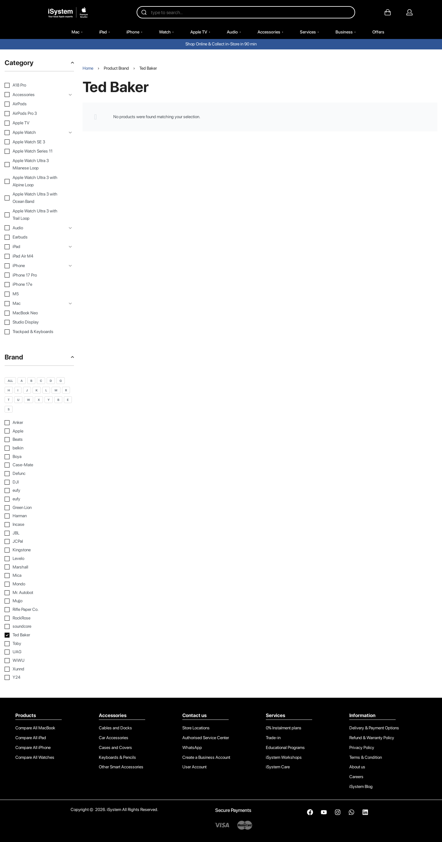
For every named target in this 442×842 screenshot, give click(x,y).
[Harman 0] (39, 516)
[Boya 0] (39, 456)
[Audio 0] (35, 228)
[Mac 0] (35, 303)
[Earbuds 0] (35, 237)
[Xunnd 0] (39, 669)
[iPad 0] (35, 246)
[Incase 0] (39, 524)
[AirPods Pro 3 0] (35, 113)
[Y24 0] (39, 677)
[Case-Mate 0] (39, 465)
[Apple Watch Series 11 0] (35, 151)
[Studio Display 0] (35, 322)
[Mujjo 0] (39, 601)
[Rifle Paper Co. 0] (39, 609)
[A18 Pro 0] (35, 85)
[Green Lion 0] (39, 507)
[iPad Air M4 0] (35, 256)
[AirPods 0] (35, 104)
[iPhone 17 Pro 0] (35, 275)
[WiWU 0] (39, 660)
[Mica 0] (39, 575)
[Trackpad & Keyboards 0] (35, 332)
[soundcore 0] (39, 626)
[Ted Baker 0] (39, 635)
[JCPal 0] (39, 541)
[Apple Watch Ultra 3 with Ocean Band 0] (35, 198)
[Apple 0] (39, 431)
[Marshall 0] (39, 567)
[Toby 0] (39, 643)
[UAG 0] (39, 652)
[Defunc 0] (39, 473)
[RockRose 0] (39, 618)
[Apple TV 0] (35, 123)
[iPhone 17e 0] (35, 284)
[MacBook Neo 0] (35, 313)
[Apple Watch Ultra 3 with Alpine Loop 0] (35, 181)
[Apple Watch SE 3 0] (35, 142)
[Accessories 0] (35, 95)
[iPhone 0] (35, 266)
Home (88, 68)
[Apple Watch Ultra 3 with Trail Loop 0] (35, 215)
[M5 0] (35, 294)
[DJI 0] (39, 482)
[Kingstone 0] (39, 550)
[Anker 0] (39, 422)
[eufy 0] (39, 490)
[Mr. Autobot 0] (39, 592)
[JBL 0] (39, 533)
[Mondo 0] (39, 584)
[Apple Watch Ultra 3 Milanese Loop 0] (35, 164)
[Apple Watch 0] (35, 132)
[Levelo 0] (39, 558)
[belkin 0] (39, 448)
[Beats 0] (39, 439)
